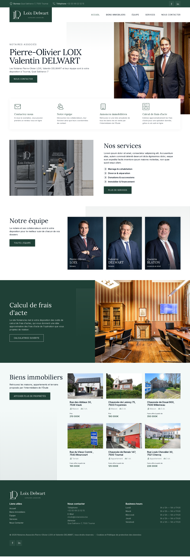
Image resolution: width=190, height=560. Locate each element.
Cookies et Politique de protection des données (119, 538)
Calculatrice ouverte (26, 341)
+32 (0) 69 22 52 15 (76, 513)
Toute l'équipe (22, 246)
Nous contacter (23, 79)
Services (13, 522)
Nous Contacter (16, 526)
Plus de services (117, 193)
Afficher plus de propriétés (30, 399)
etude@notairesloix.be (78, 520)
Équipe (13, 518)
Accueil (13, 511)
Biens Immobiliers (17, 515)
